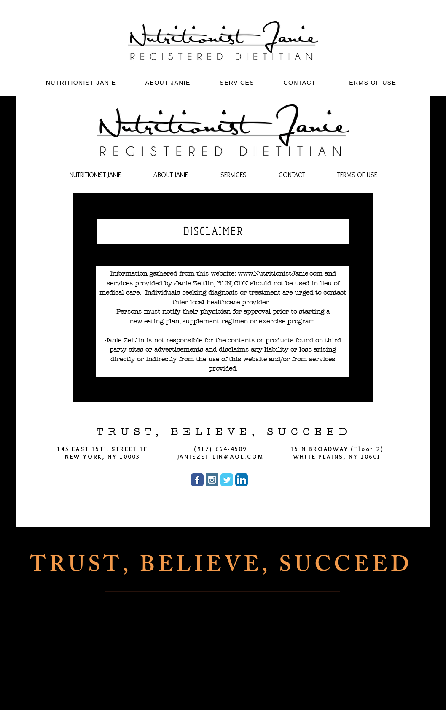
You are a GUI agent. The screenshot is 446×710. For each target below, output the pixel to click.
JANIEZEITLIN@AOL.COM (220, 456)
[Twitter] (254, 690)
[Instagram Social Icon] (212, 479)
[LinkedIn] (274, 690)
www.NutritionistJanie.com (280, 273)
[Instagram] (233, 690)
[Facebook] (212, 690)
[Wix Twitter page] (226, 479)
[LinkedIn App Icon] (241, 479)
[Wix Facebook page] (197, 479)
